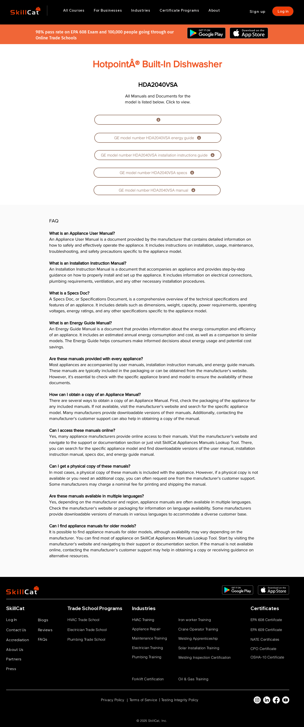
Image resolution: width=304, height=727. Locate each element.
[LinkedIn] (266, 700)
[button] (108, 10)
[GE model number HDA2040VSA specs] (157, 173)
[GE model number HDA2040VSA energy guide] (157, 138)
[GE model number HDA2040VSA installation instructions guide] (157, 155)
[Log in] (283, 11)
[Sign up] (258, 11)
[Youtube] (285, 700)
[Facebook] (276, 700)
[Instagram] (257, 700)
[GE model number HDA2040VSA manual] (157, 190)
